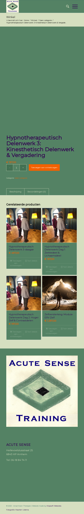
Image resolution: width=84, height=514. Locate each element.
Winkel (10, 17)
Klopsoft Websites (54, 506)
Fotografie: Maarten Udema (17, 510)
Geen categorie (21, 178)
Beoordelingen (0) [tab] (37, 192)
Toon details (31, 260)
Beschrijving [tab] (15, 192)
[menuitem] (66, 6)
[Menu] (73, 6)
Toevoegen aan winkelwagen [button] (16, 263)
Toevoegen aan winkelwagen (44, 167)
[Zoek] (66, 6)
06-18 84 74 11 (19, 460)
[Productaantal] (16, 167)
